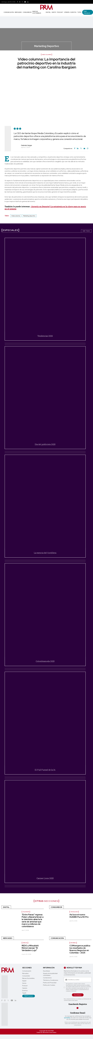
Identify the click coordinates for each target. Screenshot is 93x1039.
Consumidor (27, 12)
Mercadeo (18, 12)
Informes (73, 943)
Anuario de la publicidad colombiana (50, 974)
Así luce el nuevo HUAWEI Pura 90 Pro (79, 915)
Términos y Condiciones (50, 980)
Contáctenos (47, 978)
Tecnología (74, 912)
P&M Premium (87, 12)
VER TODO (86, 231)
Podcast (60, 12)
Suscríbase (46, 971)
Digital (48, 12)
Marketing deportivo (29, 216)
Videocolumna (15, 216)
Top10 (79, 12)
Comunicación (9, 12)
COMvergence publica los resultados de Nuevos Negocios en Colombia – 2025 (79, 949)
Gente (54, 12)
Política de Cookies (49, 985)
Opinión (66, 12)
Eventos (73, 12)
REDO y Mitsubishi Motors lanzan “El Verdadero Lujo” (30, 948)
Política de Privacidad (49, 983)
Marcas (25, 943)
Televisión (26, 912)
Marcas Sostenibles (36, 12)
